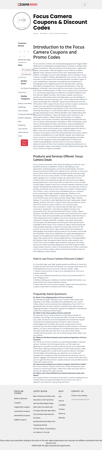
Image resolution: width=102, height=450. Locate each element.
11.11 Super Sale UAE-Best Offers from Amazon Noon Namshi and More (44, 414)
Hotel (20, 136)
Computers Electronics (26, 114)
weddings (22, 107)
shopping (21, 125)
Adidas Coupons (20, 420)
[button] (85, 5)
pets (19, 121)
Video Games (23, 132)
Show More (24, 142)
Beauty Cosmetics (25, 103)
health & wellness (24, 118)
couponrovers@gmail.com (80, 399)
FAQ (60, 396)
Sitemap (62, 418)
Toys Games (22, 129)
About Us (62, 413)
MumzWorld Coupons (22, 415)
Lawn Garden (23, 111)
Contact (62, 409)
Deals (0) (27, 74)
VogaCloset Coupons (22, 407)
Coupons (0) (29, 70)
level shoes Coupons (22, 411)
